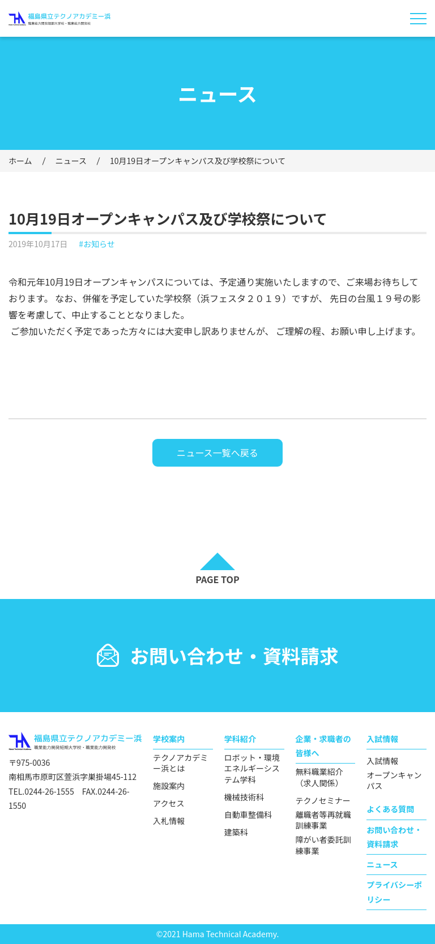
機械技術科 (244, 797)
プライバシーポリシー (394, 891)
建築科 (236, 832)
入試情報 (382, 761)
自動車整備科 (248, 814)
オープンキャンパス (393, 781)
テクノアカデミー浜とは (180, 763)
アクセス (168, 803)
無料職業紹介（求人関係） (319, 777)
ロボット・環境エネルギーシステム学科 (252, 768)
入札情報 (169, 821)
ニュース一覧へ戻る (217, 452)
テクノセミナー (323, 800)
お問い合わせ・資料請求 (394, 837)
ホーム (20, 160)
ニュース (71, 160)
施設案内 (169, 786)
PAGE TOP (217, 579)
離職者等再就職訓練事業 (323, 820)
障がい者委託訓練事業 (323, 845)
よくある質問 (390, 808)
